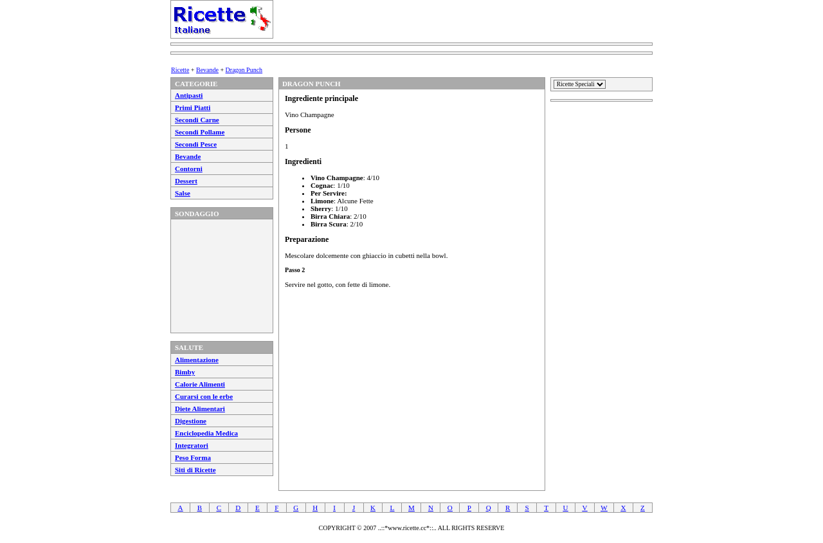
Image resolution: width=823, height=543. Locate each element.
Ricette (180, 69)
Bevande (207, 69)
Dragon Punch (244, 69)
